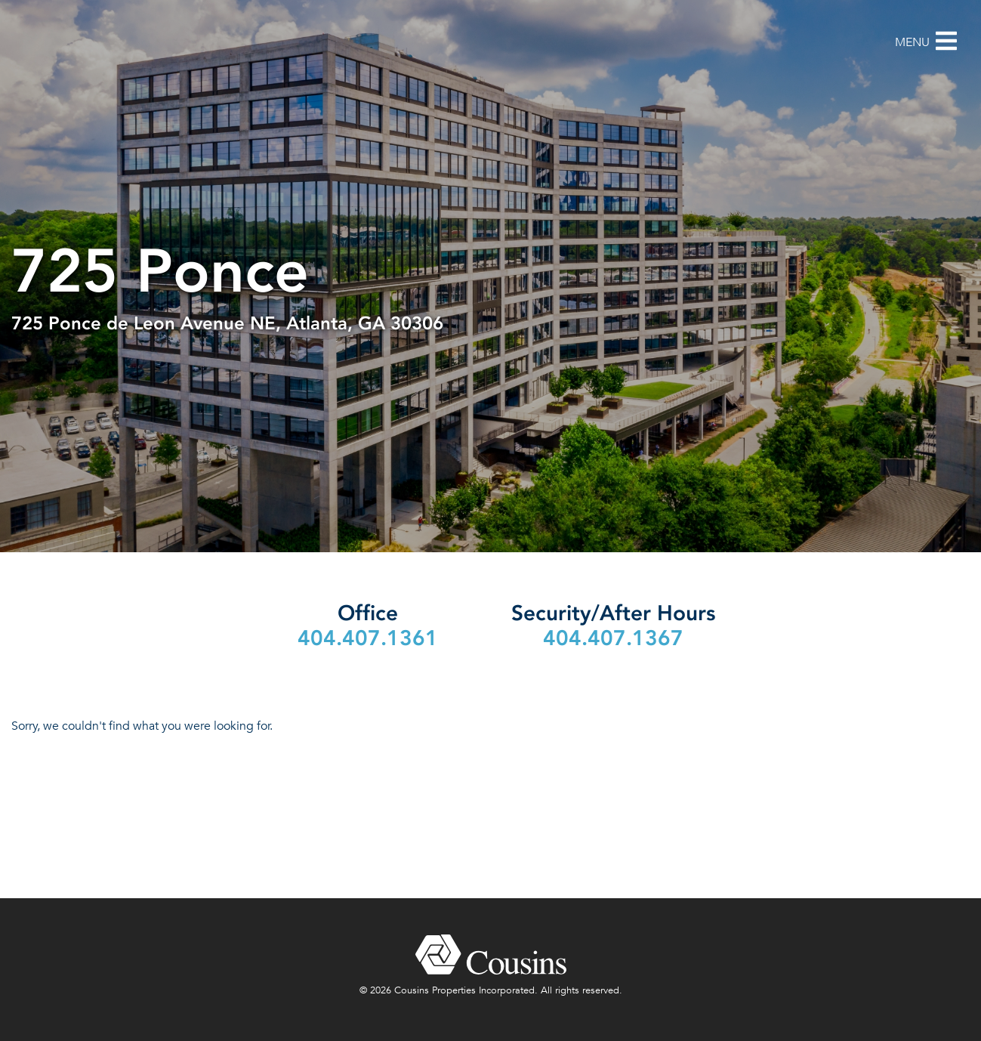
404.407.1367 (613, 638)
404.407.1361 (368, 638)
